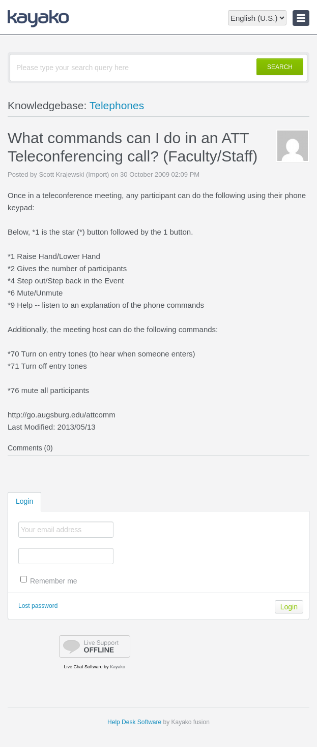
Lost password (37, 605)
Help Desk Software (134, 722)
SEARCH (280, 67)
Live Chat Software (83, 666)
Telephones (117, 105)
